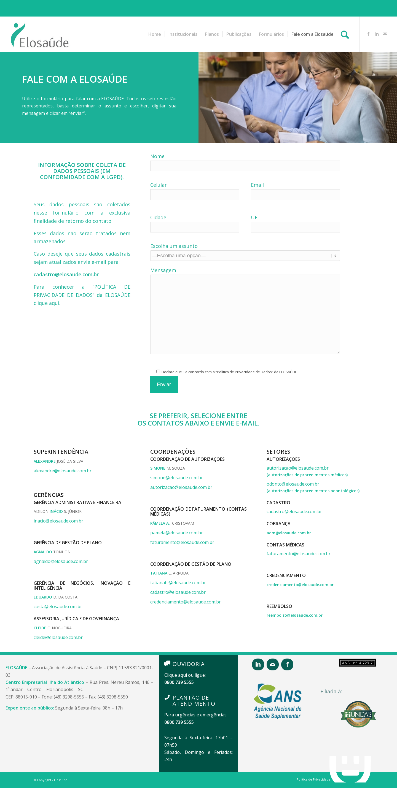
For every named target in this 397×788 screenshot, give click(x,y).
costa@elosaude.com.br (58, 606)
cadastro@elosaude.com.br (178, 592)
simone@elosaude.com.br (176, 478)
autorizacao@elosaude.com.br (181, 487)
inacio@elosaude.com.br (58, 521)
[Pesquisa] (345, 34)
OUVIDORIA (189, 664)
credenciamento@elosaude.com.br (185, 602)
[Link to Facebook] (368, 34)
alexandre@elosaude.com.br (63, 471)
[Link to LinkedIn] (376, 34)
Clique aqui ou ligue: (185, 675)
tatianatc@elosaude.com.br (178, 583)
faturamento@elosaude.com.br (182, 542)
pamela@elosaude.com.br (176, 533)
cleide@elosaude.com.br (58, 637)
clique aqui (46, 303)
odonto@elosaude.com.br (293, 484)
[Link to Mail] (385, 34)
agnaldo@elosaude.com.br (61, 561)
